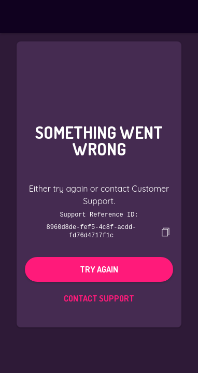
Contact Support (99, 297)
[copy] (165, 231)
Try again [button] (99, 268)
